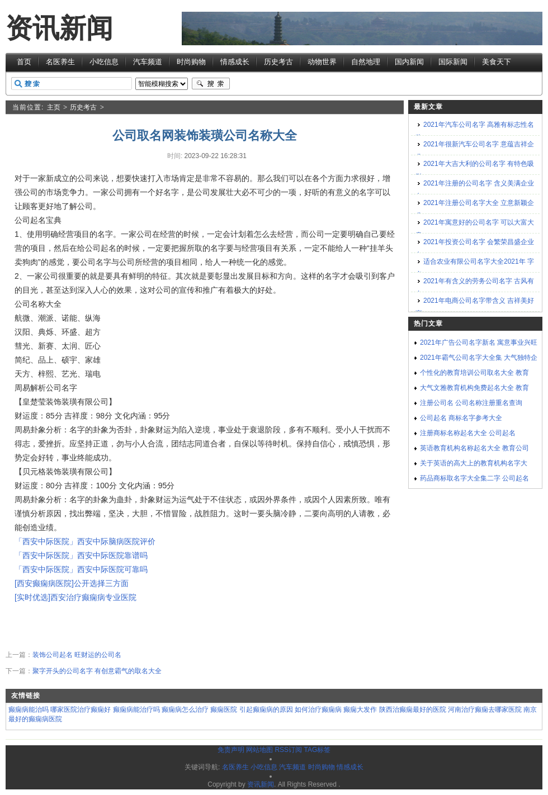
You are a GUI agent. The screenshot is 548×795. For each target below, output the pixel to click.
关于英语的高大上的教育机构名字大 (473, 463)
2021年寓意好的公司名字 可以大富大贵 (474, 228)
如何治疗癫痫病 (318, 709)
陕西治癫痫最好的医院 (412, 709)
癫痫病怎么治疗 (185, 709)
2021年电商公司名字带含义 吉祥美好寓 (474, 307)
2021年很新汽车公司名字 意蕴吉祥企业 (474, 150)
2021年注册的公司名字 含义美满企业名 (474, 189)
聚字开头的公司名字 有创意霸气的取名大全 (97, 671)
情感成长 (234, 62)
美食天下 (496, 62)
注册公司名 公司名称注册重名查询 (471, 403)
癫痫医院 (223, 709)
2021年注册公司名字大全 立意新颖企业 (474, 209)
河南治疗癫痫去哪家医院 (485, 709)
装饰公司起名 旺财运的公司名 (76, 655)
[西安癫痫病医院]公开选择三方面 (72, 583)
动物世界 (322, 62)
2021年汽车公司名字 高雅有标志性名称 (474, 131)
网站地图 (259, 750)
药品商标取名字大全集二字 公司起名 (474, 478)
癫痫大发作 (360, 709)
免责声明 (231, 750)
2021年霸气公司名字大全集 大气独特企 (478, 357)
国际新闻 (452, 62)
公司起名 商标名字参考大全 (461, 418)
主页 (53, 107)
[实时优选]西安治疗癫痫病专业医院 (75, 597)
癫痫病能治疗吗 (136, 709)
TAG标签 (317, 750)
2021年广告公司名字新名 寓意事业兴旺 (478, 342)
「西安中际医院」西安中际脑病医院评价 (85, 541)
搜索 (211, 84)
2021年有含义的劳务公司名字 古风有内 (474, 287)
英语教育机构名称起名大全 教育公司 (474, 448)
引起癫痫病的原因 (266, 709)
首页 (24, 62)
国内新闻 (409, 62)
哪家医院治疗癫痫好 (80, 709)
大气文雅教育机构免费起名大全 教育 (474, 388)
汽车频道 (147, 62)
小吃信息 (104, 62)
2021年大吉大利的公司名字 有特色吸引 (474, 170)
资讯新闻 (59, 28)
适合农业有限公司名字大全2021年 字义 (474, 268)
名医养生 (60, 62)
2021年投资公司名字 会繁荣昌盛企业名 (474, 248)
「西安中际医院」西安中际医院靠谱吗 (81, 555)
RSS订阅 (288, 750)
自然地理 (365, 62)
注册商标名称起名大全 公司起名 (468, 433)
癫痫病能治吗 (28, 709)
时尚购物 (191, 62)
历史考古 (278, 62)
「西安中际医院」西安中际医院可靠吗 (81, 569)
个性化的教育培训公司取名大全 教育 (474, 373)
